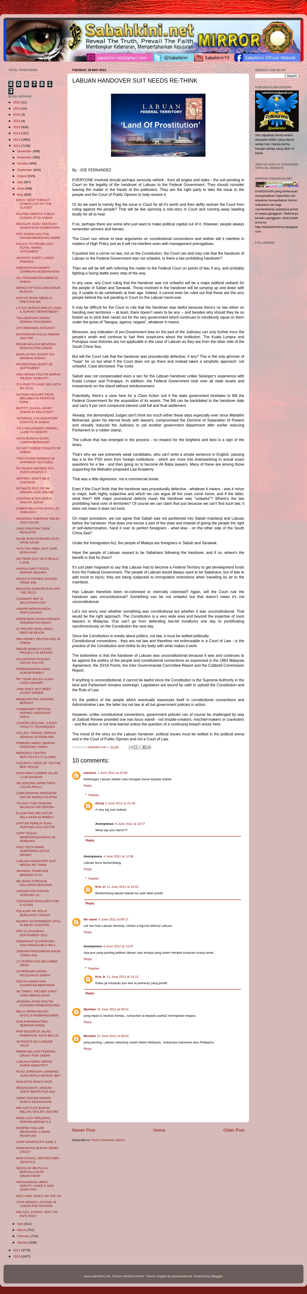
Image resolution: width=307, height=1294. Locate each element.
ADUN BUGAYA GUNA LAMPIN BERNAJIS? (33, 440)
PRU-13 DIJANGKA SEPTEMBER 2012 (31, 933)
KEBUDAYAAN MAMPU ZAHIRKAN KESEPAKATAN (38, 269)
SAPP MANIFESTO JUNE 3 (36, 1142)
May (20, 194)
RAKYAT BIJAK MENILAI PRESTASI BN (34, 299)
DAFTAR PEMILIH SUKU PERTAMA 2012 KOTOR (35, 825)
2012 (17, 146)
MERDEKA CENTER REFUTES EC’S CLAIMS (36, 755)
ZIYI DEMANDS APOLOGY (35, 328)
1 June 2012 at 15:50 (113, 773)
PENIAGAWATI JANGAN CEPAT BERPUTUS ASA (35, 1089)
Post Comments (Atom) (108, 1140)
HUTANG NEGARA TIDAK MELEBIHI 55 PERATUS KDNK (35, 398)
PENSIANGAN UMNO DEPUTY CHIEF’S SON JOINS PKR (35, 1185)
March (22, 1230)
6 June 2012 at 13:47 (118, 946)
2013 (17, 139)
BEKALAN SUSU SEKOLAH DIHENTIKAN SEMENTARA (38, 225)
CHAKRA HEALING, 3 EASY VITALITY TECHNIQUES (36, 725)
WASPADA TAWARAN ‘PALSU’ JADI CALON (38, 520)
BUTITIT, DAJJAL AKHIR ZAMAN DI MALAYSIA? (34, 410)
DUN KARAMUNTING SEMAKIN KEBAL (32, 1023)
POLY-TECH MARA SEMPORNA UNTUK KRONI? (33, 850)
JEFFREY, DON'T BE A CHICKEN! (32, 480)
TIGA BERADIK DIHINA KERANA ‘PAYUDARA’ (34, 320)
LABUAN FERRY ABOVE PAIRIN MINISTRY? (34, 1063)
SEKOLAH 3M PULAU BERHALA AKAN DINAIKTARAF (32, 1171)
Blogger (217, 1276)
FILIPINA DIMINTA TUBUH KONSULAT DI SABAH (35, 215)
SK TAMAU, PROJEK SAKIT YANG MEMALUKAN (36, 993)
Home (159, 1130)
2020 (17, 102)
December (25, 151)
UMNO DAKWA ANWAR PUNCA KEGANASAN (33, 1100)
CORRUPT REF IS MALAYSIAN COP (31, 600)
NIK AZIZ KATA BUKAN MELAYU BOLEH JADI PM (37, 1109)
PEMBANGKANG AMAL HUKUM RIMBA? (33, 670)
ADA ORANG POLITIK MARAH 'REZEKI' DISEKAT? (38, 376)
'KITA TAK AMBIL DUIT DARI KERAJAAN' (36, 550)
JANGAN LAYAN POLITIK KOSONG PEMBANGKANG (38, 1003)
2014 (17, 133)
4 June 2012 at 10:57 (130, 824)
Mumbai (90, 1009)
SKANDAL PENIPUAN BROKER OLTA (32, 873)
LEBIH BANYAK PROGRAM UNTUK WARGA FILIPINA (36, 795)
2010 (17, 1256)
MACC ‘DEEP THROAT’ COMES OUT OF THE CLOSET (34, 203)
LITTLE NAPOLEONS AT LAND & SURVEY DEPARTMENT (38, 309)
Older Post (233, 1130)
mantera (90, 773)
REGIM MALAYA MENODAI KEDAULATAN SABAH (36, 346)
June (21, 188)
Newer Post (83, 1130)
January (23, 1242)
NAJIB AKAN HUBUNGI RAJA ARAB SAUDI (37, 540)
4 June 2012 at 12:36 (118, 856)
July (20, 182)
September (25, 170)
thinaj (99, 803)
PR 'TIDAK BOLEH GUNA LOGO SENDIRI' (34, 681)
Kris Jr (100, 887)
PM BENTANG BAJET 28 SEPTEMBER (34, 366)
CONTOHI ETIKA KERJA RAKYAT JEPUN (34, 500)
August (22, 176)
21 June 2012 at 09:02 (113, 1036)
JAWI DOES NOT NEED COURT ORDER (33, 691)
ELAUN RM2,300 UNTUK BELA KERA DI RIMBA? (35, 815)
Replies (94, 795)
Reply (88, 785)
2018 (17, 114)
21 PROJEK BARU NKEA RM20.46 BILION (34, 630)
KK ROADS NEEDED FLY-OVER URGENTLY (35, 470)
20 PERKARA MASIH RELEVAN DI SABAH (33, 973)
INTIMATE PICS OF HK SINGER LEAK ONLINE (35, 490)
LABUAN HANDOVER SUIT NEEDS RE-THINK (36, 863)
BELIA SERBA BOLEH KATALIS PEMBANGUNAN (37, 1013)
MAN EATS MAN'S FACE (34, 1081)
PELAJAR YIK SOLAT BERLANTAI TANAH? (33, 913)
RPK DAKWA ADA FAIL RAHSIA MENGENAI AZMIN (38, 236)
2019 (17, 108)
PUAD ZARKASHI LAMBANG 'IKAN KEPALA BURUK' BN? (38, 1073)
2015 (17, 127)
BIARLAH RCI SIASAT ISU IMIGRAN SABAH (35, 356)
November (25, 157)
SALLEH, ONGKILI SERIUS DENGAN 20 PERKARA (36, 734)
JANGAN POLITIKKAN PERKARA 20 (32, 893)
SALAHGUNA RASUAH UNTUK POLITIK (33, 661)
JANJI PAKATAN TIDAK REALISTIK (33, 530)
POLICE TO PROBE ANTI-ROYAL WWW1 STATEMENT (35, 247)
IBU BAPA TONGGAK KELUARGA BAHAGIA (34, 883)
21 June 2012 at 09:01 (113, 1009)
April (20, 1224)
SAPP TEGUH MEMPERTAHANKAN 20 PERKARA (35, 837)
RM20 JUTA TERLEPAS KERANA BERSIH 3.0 (33, 1120)
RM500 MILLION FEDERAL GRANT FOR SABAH (36, 1053)
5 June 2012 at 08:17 (113, 919)
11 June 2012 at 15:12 (122, 976)
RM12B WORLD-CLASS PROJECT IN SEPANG (34, 650)
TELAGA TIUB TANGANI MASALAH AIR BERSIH (35, 805)
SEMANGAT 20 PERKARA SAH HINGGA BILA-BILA (35, 943)
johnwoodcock (182, 1276)
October (23, 163)
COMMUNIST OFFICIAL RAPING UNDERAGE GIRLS (33, 712)
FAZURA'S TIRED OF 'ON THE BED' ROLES (38, 765)
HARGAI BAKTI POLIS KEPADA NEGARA (32, 570)
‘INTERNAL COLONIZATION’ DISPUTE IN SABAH (37, 420)
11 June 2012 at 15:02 (122, 887)
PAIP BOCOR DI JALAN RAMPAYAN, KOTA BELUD (37, 1033)
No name (90, 919)
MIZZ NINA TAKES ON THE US (38, 1196)
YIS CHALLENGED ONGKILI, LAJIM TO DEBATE (37, 430)
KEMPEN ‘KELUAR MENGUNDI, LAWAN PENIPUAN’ (33, 1131)
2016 (17, 121)
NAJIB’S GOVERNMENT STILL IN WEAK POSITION (38, 923)
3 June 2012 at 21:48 (120, 803)
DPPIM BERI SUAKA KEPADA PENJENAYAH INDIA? (38, 620)
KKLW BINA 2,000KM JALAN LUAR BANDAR (37, 775)
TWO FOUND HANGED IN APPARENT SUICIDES (35, 460)
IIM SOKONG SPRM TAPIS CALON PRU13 (35, 785)
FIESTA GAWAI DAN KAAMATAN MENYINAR (35, 983)
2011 (17, 1250)
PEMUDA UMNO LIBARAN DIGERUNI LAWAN (35, 745)
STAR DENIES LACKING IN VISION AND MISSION (36, 1204)
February (24, 1236)
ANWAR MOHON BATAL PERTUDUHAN (33, 610)
